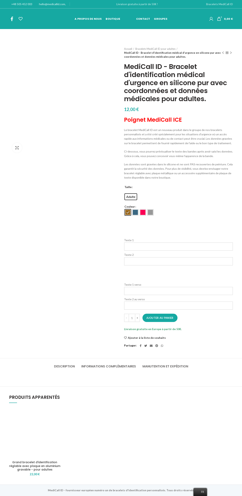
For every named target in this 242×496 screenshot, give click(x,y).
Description (64, 366)
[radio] (131, 197)
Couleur (129, 206)
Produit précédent (223, 52)
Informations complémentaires (108, 366)
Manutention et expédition (165, 366)
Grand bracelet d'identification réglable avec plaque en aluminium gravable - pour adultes (34, 465)
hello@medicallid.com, (51, 4)
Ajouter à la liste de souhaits (147, 337)
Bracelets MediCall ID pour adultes (155, 48)
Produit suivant (231, 52)
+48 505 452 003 (20, 4)
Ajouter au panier (160, 317)
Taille (128, 187)
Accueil (128, 48)
